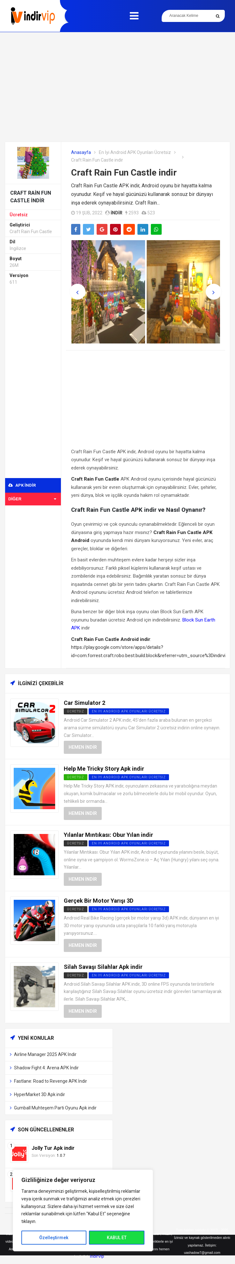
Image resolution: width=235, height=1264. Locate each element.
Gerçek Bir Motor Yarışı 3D (98, 900)
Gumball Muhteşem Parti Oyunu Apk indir (55, 1107)
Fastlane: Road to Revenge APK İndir (50, 1081)
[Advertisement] (117, 86)
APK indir (22, 485)
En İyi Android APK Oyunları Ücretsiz (135, 152)
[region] (83, 1210)
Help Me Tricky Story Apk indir (104, 768)
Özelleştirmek (53, 1237)
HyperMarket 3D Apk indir (39, 1094)
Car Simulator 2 (84, 702)
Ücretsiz (19, 214)
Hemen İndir (83, 747)
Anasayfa (81, 152)
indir (116, 212)
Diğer (32, 499)
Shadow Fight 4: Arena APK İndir (46, 1067)
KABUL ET (117, 1237)
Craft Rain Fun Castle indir (124, 172)
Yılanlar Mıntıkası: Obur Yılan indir (108, 834)
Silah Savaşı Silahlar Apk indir (103, 966)
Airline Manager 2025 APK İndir (45, 1054)
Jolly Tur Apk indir (53, 1148)
